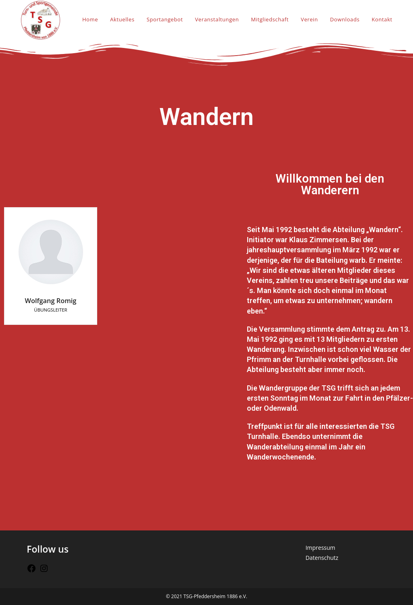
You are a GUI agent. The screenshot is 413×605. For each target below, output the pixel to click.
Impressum (320, 547)
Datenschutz (321, 557)
